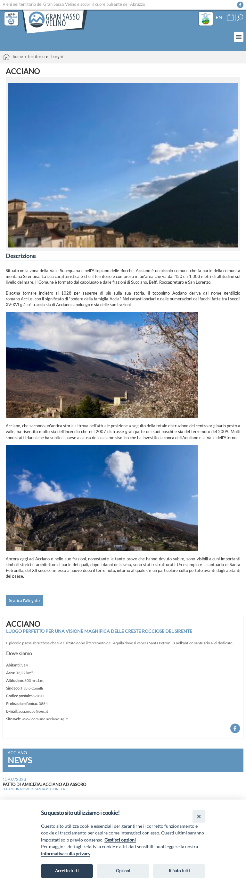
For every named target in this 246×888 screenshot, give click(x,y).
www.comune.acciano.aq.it (45, 718)
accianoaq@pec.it (33, 711)
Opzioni (123, 870)
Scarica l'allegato (24, 600)
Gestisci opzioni (120, 839)
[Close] (199, 816)
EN (219, 17)
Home (13, 57)
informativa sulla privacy (65, 853)
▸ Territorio (35, 56)
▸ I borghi (54, 56)
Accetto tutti (66, 870)
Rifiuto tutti (179, 870)
